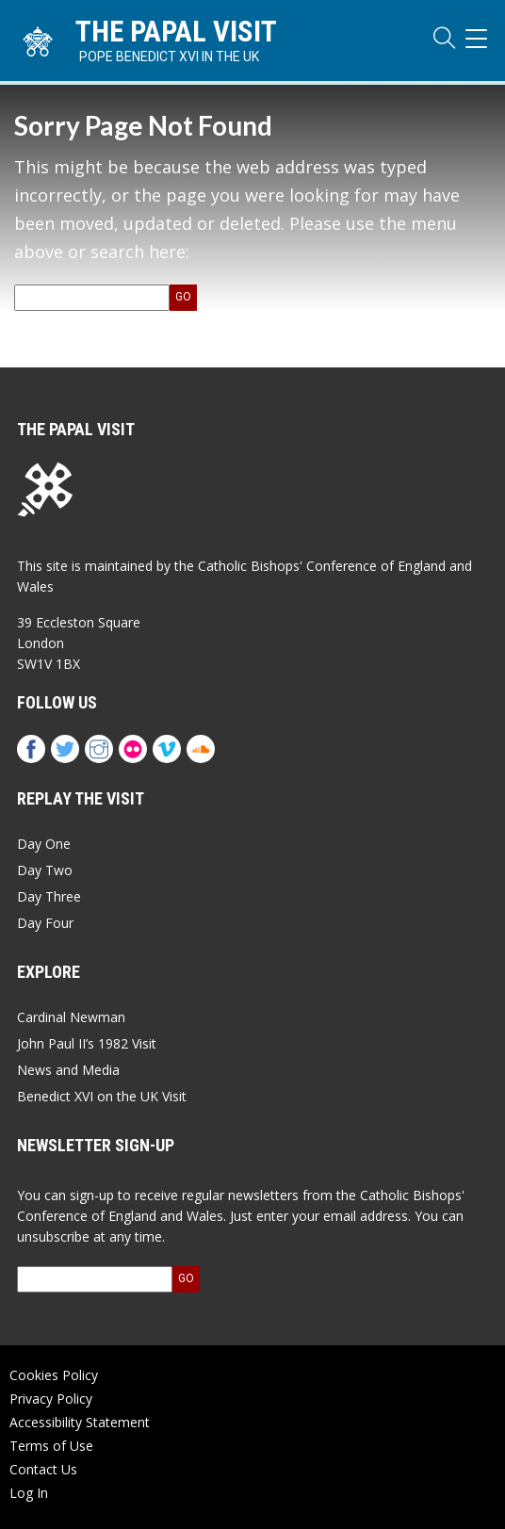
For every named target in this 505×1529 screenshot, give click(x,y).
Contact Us (43, 1469)
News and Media (68, 1070)
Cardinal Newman (71, 1017)
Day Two (45, 870)
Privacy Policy (50, 1398)
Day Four (45, 923)
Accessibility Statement (79, 1422)
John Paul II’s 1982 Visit (86, 1043)
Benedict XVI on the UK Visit (102, 1096)
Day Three (49, 896)
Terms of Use (51, 1446)
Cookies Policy (53, 1375)
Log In (28, 1493)
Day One (44, 844)
